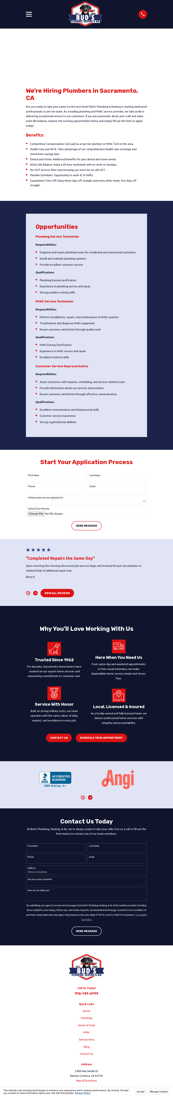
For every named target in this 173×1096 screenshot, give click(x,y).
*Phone (31, 486)
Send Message (86, 525)
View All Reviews (57, 593)
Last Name (94, 846)
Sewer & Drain (86, 1025)
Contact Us (59, 737)
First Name (33, 846)
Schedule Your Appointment (101, 737)
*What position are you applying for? (45, 497)
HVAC (86, 1032)
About (86, 1010)
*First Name (33, 475)
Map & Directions (86, 1080)
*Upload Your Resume (38, 508)
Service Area (86, 1039)
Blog (86, 1046)
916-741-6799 (86, 993)
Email (91, 857)
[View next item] (35, 593)
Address (32, 868)
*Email (92, 486)
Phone (31, 857)
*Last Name (94, 475)
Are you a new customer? (40, 879)
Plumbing (86, 1017)
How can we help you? (39, 890)
